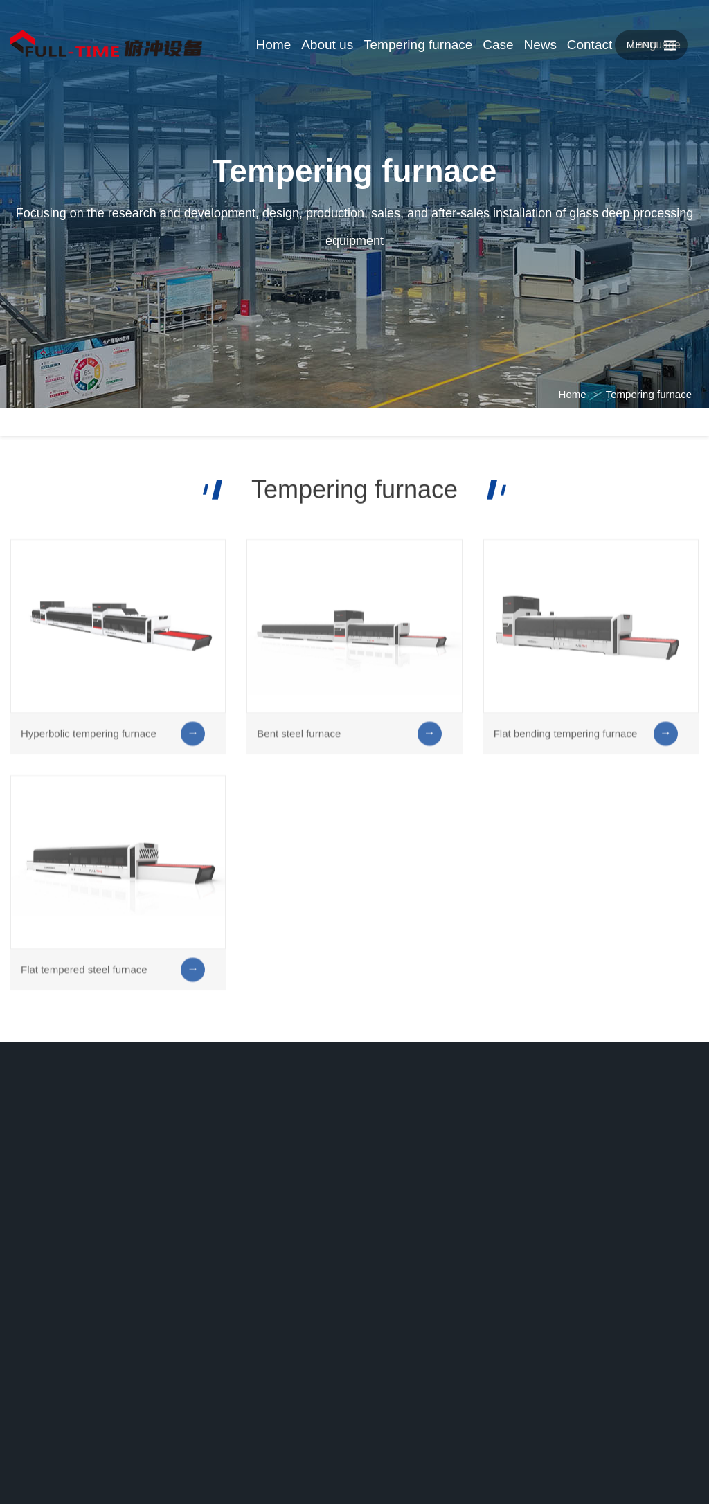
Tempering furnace (649, 394)
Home (572, 394)
